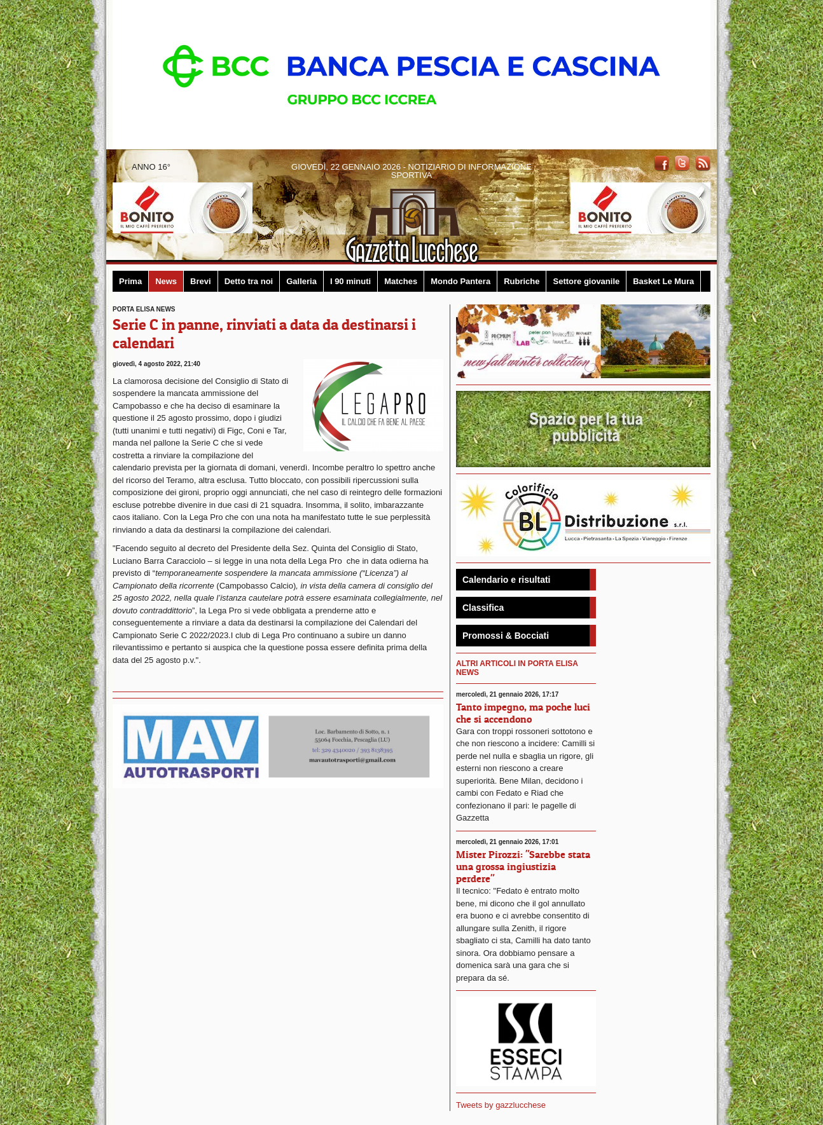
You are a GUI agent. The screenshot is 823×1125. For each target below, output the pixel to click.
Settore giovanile (586, 281)
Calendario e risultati (506, 580)
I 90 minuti (350, 281)
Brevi (200, 281)
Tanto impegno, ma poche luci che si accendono (523, 712)
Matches (400, 281)
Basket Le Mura (663, 281)
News (166, 281)
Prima (130, 281)
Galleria (301, 281)
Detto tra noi (249, 281)
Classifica (483, 608)
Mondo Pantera (460, 281)
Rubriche (521, 281)
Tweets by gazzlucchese (501, 1105)
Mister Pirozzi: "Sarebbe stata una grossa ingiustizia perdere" (523, 866)
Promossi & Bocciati (505, 636)
